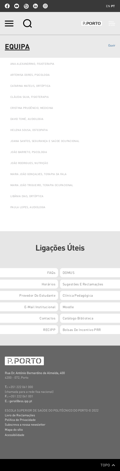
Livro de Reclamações (20, 415)
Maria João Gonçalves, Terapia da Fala (38, 174)
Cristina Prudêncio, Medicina (31, 108)
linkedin (35, 6)
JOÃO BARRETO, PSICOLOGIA (28, 152)
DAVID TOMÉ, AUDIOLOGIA (26, 119)
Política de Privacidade (20, 420)
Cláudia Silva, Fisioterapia (29, 97)
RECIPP (49, 329)
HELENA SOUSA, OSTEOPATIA (29, 130)
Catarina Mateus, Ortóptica (30, 86)
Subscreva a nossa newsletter (25, 424)
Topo (107, 465)
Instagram (44, 6)
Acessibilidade (14, 435)
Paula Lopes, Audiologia (28, 207)
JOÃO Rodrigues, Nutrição (29, 163)
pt (113, 6)
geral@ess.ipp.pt (20, 401)
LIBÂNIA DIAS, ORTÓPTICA (27, 196)
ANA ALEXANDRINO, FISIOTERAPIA (32, 63)
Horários (48, 284)
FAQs (51, 272)
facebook (7, 6)
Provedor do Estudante (37, 295)
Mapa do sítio (14, 429)
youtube (16, 6)
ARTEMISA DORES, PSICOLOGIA (30, 75)
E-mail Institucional (39, 307)
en (108, 6)
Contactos (47, 318)
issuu (26, 6)
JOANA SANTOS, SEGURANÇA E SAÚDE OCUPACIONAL (44, 141)
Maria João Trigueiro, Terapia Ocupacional (41, 185)
